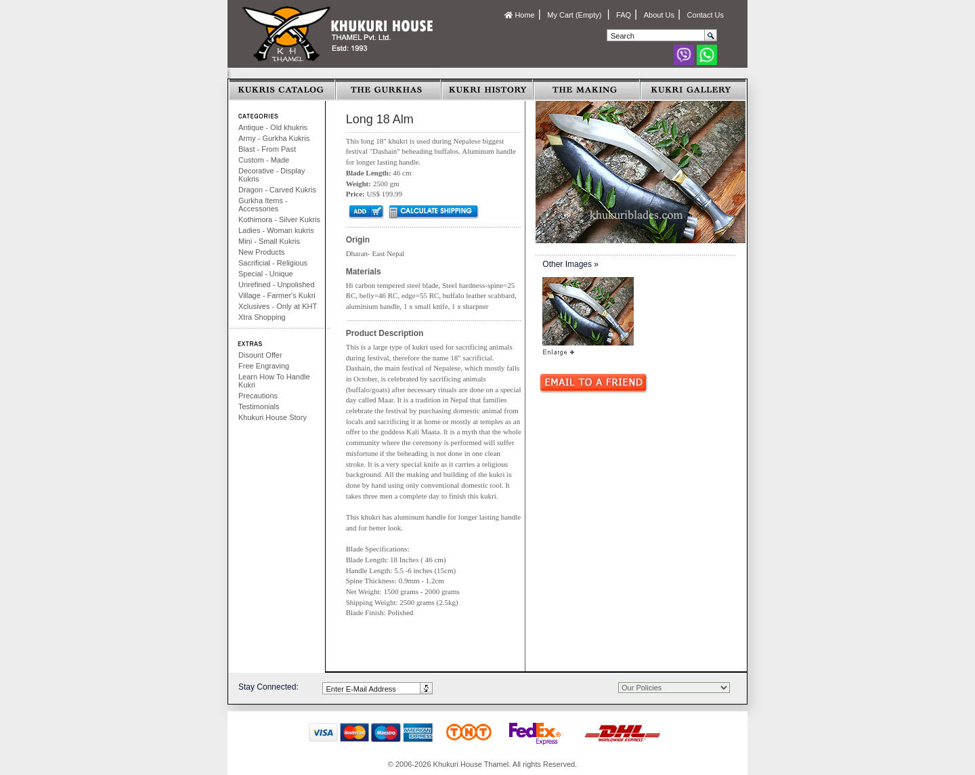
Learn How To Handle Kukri (274, 381)
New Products (261, 252)
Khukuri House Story (272, 417)
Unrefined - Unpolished (276, 284)
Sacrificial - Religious (272, 263)
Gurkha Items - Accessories (263, 204)
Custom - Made (263, 160)
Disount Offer (260, 355)
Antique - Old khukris (272, 127)
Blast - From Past (267, 149)
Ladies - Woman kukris (276, 230)
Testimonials (259, 406)
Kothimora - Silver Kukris (279, 219)
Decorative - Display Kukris (271, 175)
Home (519, 15)
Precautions (258, 396)
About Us (659, 15)
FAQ (623, 15)
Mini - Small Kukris (269, 241)
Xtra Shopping (262, 317)
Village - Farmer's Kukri (277, 295)
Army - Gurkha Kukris (273, 138)
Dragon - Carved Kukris (277, 190)
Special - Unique (265, 274)
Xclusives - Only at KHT (277, 306)
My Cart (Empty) (575, 15)
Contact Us (705, 15)
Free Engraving (263, 366)
